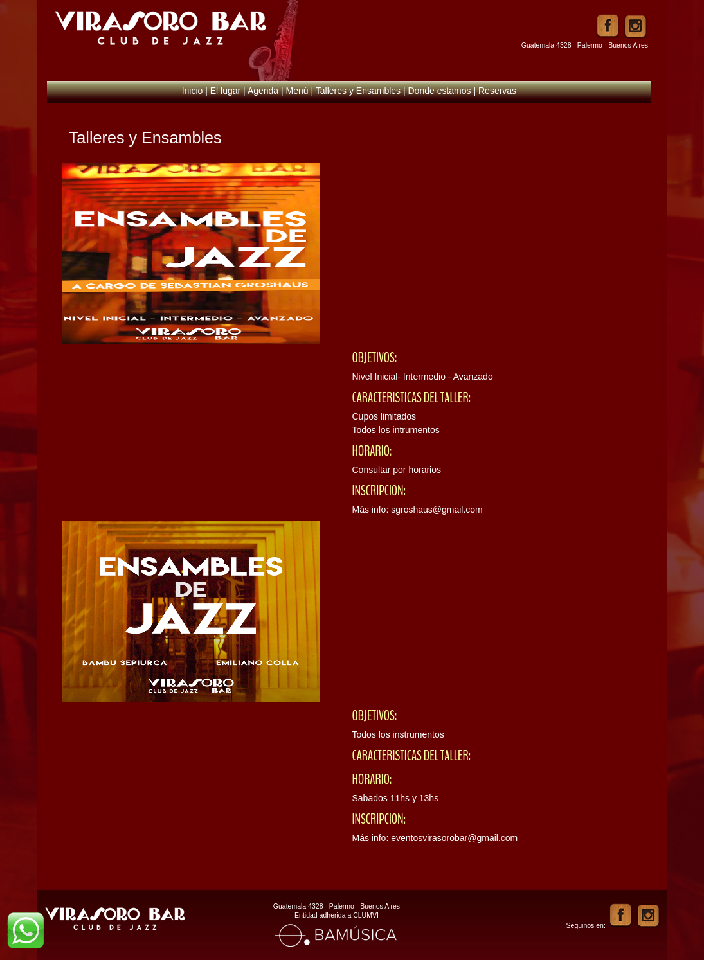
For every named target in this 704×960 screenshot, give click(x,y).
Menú (297, 90)
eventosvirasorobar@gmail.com (454, 838)
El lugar (225, 90)
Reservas (497, 90)
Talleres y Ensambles (358, 90)
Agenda (263, 90)
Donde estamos (439, 90)
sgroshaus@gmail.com (437, 509)
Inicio (192, 90)
